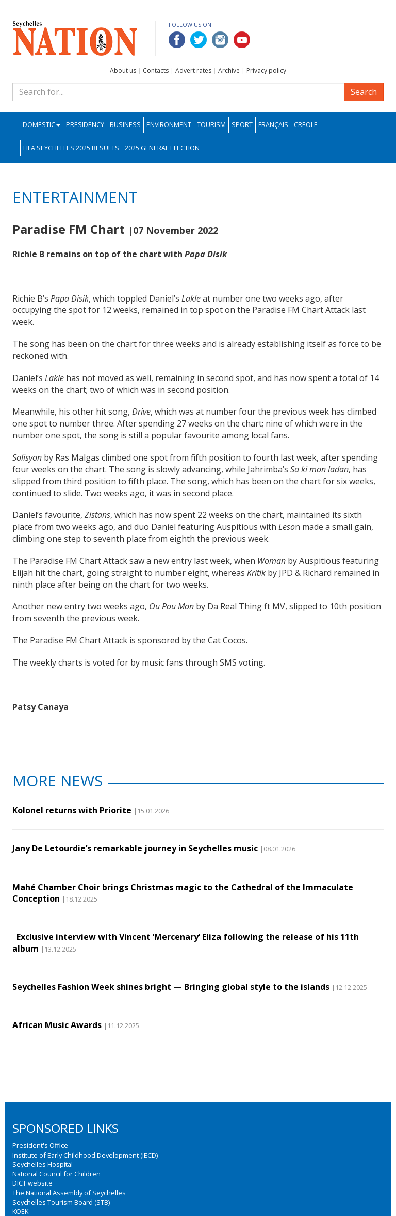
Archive (229, 70)
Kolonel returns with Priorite (71, 810)
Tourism (211, 124)
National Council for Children (56, 1173)
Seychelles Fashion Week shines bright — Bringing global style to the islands (170, 986)
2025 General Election (162, 148)
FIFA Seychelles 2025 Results (71, 148)
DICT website (32, 1183)
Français (273, 124)
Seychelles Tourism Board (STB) (61, 1202)
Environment (168, 124)
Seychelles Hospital (42, 1164)
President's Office (40, 1145)
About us (123, 70)
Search (364, 92)
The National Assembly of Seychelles (69, 1192)
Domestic (41, 124)
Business (125, 124)
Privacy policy (266, 70)
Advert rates (193, 70)
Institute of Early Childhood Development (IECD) (85, 1155)
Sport (242, 124)
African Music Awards (57, 1025)
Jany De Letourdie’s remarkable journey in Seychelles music (135, 848)
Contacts (156, 70)
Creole (306, 124)
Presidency (85, 124)
